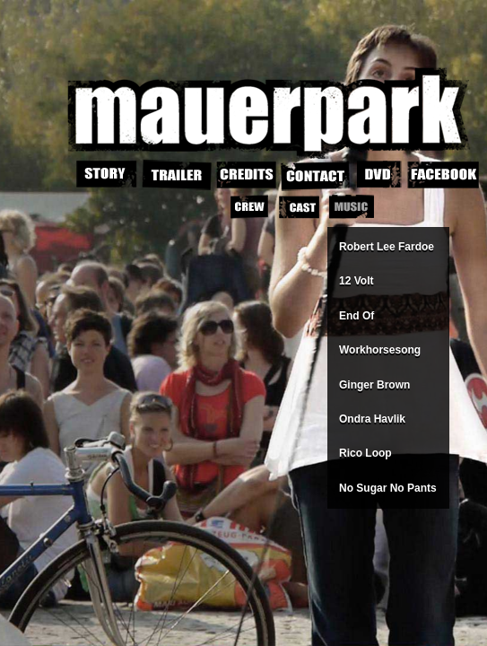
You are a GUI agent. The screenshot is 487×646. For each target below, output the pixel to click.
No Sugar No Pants (388, 488)
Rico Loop (365, 453)
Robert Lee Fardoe (386, 246)
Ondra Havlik (372, 419)
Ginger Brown (374, 385)
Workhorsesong (380, 350)
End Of (356, 316)
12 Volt (356, 281)
